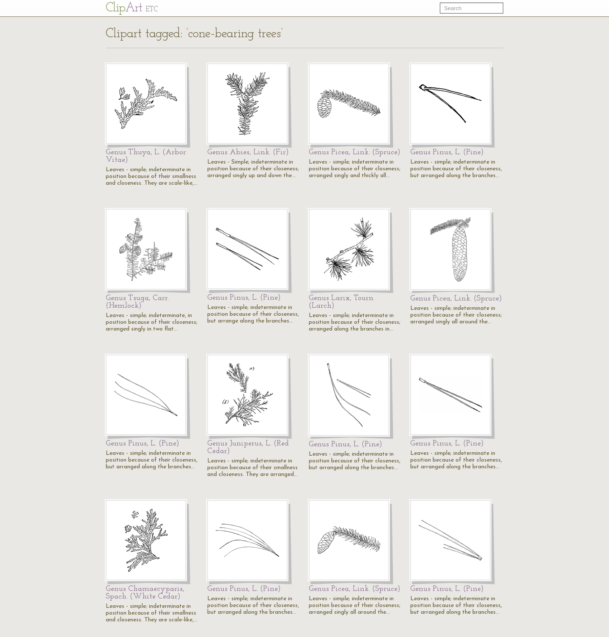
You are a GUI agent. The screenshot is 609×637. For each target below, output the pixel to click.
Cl (132, 8)
